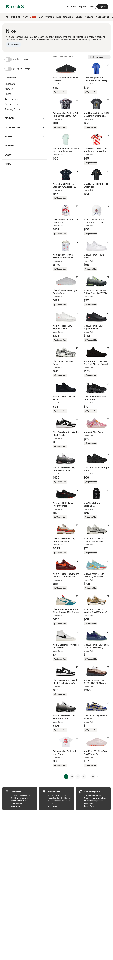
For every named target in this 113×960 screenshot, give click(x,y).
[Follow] (77, 65)
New (25, 16)
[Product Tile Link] (66, 78)
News (69, 7)
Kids (58, 16)
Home (55, 56)
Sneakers (68, 16)
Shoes (79, 16)
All (4, 17)
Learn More (22, 806)
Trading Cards (12, 109)
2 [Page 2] (72, 776)
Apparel (89, 16)
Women (49, 16)
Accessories (102, 16)
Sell (84, 7)
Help (80, 7)
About (75, 7)
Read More (13, 44)
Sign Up (102, 6)
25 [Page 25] (93, 776)
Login (91, 6)
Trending (15, 16)
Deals (33, 16)
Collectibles (11, 104)
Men (40, 16)
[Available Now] (25, 59)
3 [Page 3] (78, 776)
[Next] (97, 776)
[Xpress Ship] (25, 69)
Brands (63, 56)
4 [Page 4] (83, 776)
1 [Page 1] (66, 776)
